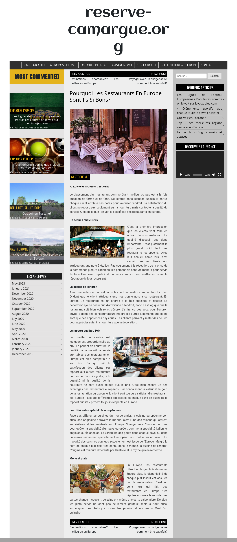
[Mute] (214, 174)
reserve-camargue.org (118, 30)
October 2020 (21, 305)
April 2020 (19, 335)
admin (45, 127)
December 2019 (22, 355)
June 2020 (18, 325)
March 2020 (20, 340)
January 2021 (21, 290)
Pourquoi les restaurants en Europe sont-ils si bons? (116, 96)
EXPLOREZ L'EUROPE (22, 110)
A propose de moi (63, 65)
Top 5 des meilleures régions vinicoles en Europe (36, 258)
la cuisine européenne (147, 415)
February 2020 (22, 345)
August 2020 (20, 315)
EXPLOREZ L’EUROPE (94, 65)
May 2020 (18, 330)
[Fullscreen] (219, 174)
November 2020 (23, 300)
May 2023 (18, 285)
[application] (200, 164)
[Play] (181, 174)
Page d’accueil (35, 65)
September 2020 (23, 310)
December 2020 (22, 295)
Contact (207, 65)
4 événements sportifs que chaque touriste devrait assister (37, 166)
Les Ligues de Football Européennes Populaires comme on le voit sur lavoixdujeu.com (37, 119)
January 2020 (21, 350)
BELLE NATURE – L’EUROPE (179, 65)
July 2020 (18, 320)
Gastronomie (122, 65)
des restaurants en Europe (144, 212)
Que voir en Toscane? (36, 215)
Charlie (45, 172)
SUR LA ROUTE (147, 65)
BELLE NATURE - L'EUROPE (25, 209)
